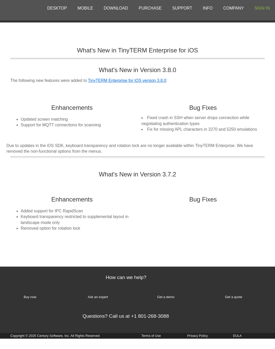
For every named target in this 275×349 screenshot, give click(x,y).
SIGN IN (262, 8)
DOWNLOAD (116, 8)
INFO (208, 8)
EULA (237, 336)
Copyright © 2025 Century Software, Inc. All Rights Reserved (55, 336)
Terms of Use (151, 336)
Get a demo (165, 297)
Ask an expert (98, 297)
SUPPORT (182, 8)
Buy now (30, 297)
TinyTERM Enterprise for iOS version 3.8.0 (127, 80)
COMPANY (233, 8)
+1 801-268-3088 (150, 316)
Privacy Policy (197, 336)
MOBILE (85, 8)
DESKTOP (57, 8)
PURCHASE (150, 8)
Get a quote (233, 297)
